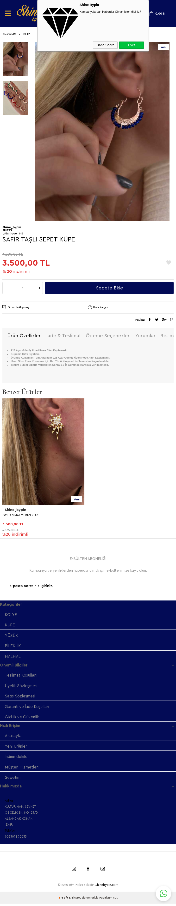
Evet (131, 45)
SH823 (7, 230)
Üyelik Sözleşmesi (21, 687)
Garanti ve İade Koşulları (28, 708)
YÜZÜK (12, 636)
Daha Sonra (105, 45)
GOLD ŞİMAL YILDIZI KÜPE (20, 515)
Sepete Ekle (109, 288)
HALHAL (13, 657)
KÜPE (10, 626)
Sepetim (12, 780)
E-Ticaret (75, 900)
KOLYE (11, 615)
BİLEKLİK (13, 647)
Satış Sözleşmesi (20, 698)
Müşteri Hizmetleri (22, 769)
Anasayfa (13, 738)
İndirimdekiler (17, 759)
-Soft (63, 900)
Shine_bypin (15, 510)
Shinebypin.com (106, 887)
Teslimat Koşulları (21, 676)
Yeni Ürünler (17, 748)
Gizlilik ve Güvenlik (22, 719)
